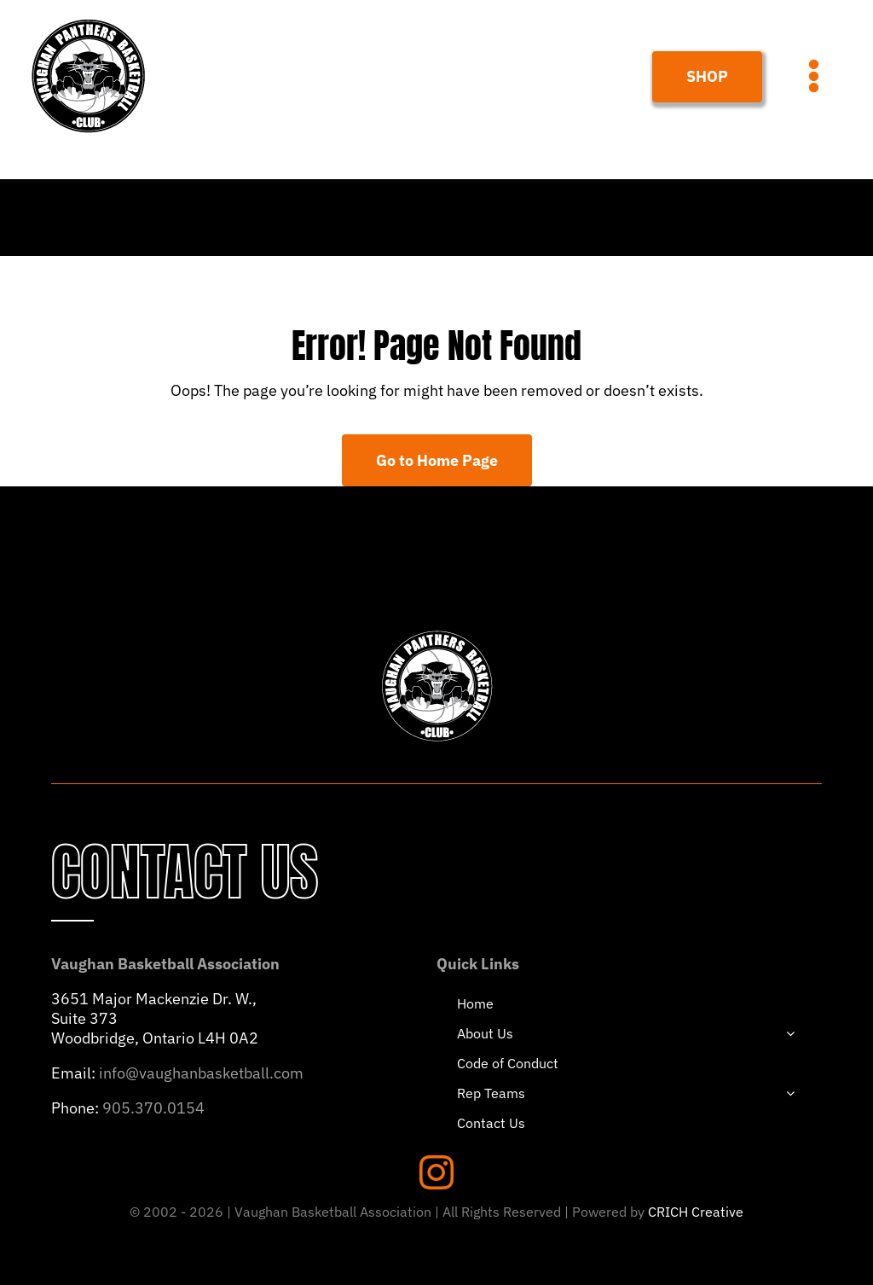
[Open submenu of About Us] (790, 1033)
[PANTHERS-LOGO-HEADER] (88, 20)
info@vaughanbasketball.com (201, 1073)
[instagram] (436, 1172)
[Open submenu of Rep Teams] (790, 1093)
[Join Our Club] (707, 76)
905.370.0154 (153, 1108)
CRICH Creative (695, 1211)
